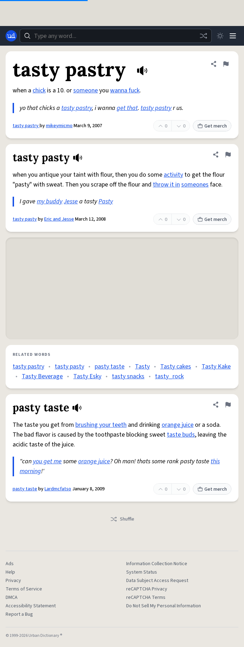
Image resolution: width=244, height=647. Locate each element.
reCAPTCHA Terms (145, 597)
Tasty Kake (216, 366)
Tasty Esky (87, 376)
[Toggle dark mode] (220, 35)
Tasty (142, 366)
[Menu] (232, 35)
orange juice (178, 424)
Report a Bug (19, 614)
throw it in (166, 184)
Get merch (212, 126)
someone (85, 90)
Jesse (71, 201)
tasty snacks (128, 376)
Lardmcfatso (58, 488)
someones (195, 184)
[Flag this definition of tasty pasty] (227, 154)
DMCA (12, 597)
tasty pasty (25, 219)
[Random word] (203, 36)
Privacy (13, 580)
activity (173, 174)
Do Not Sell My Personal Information (163, 605)
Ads (10, 563)
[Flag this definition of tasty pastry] (225, 64)
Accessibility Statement (31, 605)
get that (127, 108)
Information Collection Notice (156, 563)
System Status (141, 572)
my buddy (49, 201)
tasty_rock (169, 376)
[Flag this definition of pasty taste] (227, 404)
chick (39, 90)
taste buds (181, 434)
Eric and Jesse (59, 219)
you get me (47, 461)
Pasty (106, 201)
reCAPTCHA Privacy (146, 589)
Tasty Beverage (42, 376)
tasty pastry (76, 108)
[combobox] (116, 36)
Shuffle (122, 519)
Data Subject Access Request (157, 580)
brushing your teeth (101, 424)
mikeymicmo (59, 125)
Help (10, 572)
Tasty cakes (175, 366)
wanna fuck (125, 90)
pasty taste (109, 366)
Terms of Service (24, 589)
